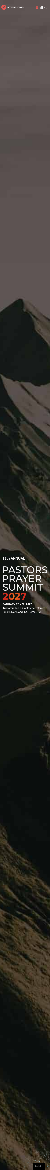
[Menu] (41, 7)
